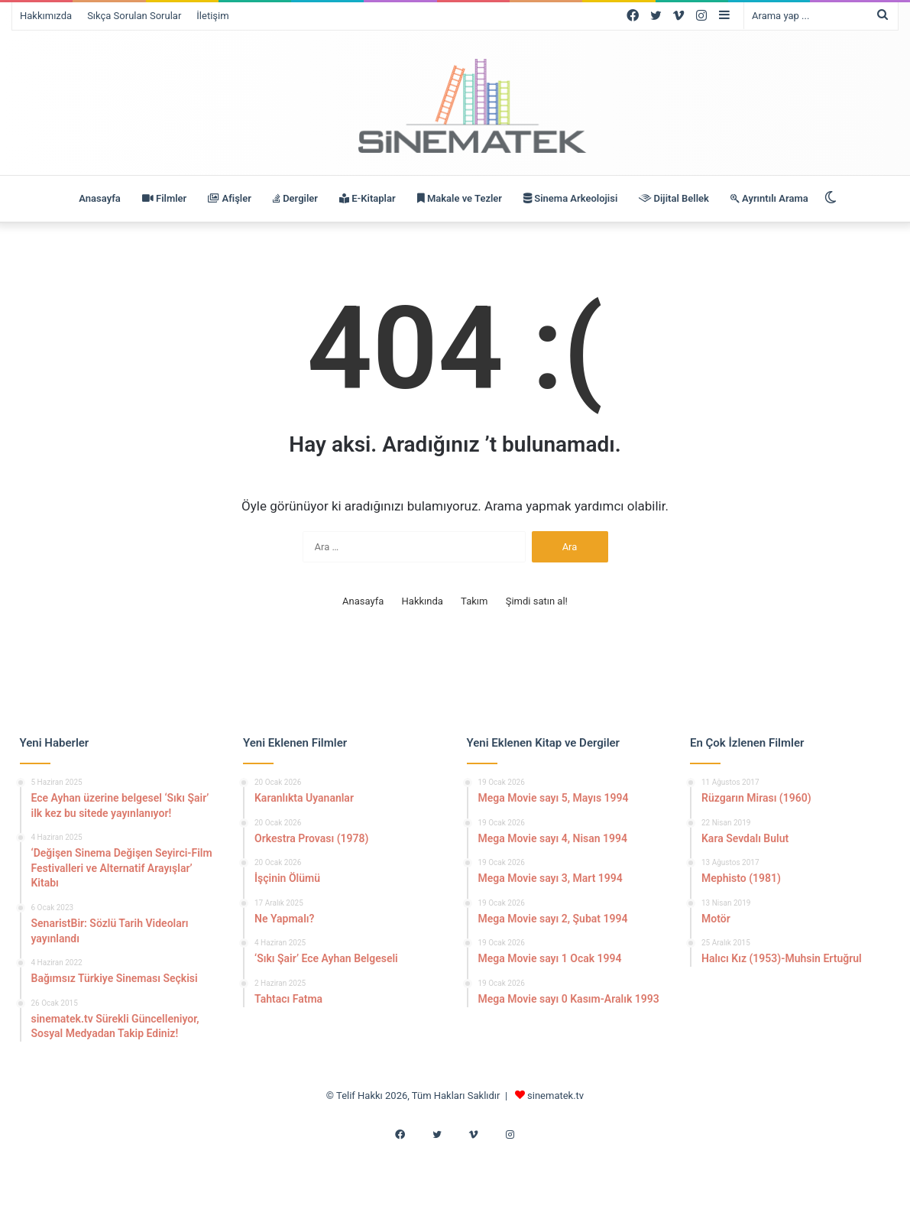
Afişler (229, 198)
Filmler (164, 198)
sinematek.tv (555, 1095)
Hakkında (422, 601)
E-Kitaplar (367, 198)
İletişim (212, 15)
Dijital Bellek (674, 198)
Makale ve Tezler (459, 198)
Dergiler (295, 198)
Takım (474, 601)
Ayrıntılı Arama (769, 198)
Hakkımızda (46, 15)
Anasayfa (99, 198)
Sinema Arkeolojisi (570, 198)
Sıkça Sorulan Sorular (134, 15)
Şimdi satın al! (537, 601)
